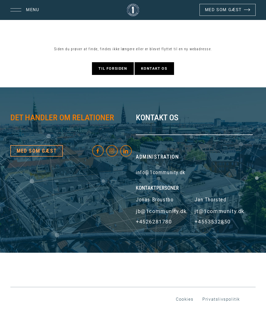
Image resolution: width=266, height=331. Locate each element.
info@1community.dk (160, 172)
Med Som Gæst (223, 9)
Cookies (184, 299)
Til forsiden (112, 68)
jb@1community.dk (161, 211)
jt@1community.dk (219, 211)
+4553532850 (213, 222)
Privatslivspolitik (221, 299)
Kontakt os (154, 68)
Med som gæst (37, 151)
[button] (24, 10)
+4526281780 (154, 222)
